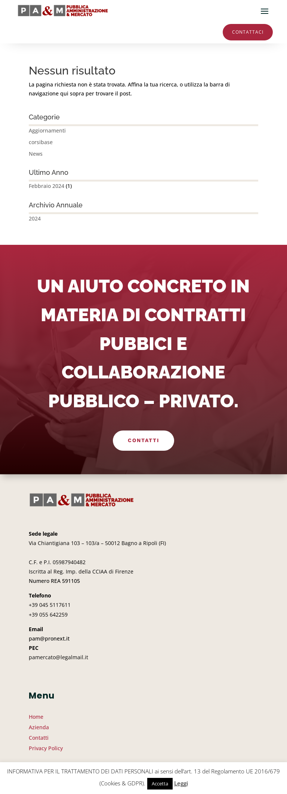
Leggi (181, 783)
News (36, 153)
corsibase (41, 142)
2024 (35, 218)
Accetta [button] (160, 783)
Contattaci (247, 32)
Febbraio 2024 (46, 185)
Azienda (39, 727)
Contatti (143, 440)
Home (36, 716)
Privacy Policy (46, 748)
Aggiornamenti (47, 130)
